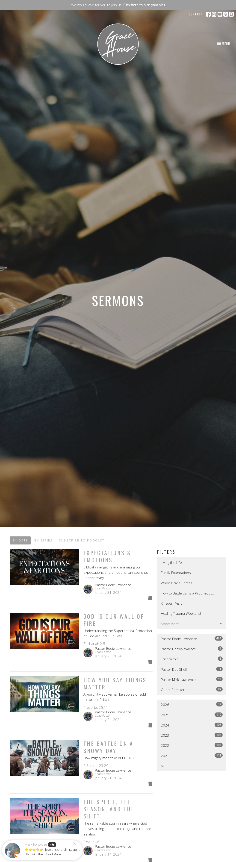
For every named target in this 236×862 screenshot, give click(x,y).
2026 (192, 704)
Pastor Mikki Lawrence (192, 679)
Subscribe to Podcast (81, 540)
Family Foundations (176, 572)
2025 (192, 714)
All (162, 766)
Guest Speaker (192, 689)
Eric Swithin (192, 658)
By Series (43, 540)
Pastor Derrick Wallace (192, 648)
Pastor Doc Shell (192, 669)
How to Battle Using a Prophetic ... (187, 593)
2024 (192, 725)
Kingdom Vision (173, 603)
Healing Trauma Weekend (181, 613)
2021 (192, 755)
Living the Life (171, 562)
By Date (20, 540)
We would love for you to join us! (118, 5)
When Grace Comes (176, 583)
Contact (196, 14)
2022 (192, 745)
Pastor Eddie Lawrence (192, 638)
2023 (192, 735)
